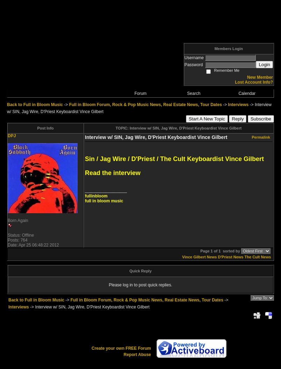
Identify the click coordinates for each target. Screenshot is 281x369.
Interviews (238, 104)
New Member (260, 77)
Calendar (246, 93)
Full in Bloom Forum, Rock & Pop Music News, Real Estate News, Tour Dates (145, 104)
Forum (141, 93)
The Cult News (258, 257)
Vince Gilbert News (199, 257)
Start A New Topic (207, 118)
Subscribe (261, 118)
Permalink (261, 137)
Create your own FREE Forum (121, 348)
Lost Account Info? (254, 82)
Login (264, 64)
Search (193, 93)
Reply (238, 118)
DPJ (12, 135)
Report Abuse (137, 354)
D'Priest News (231, 257)
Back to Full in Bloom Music (35, 104)
